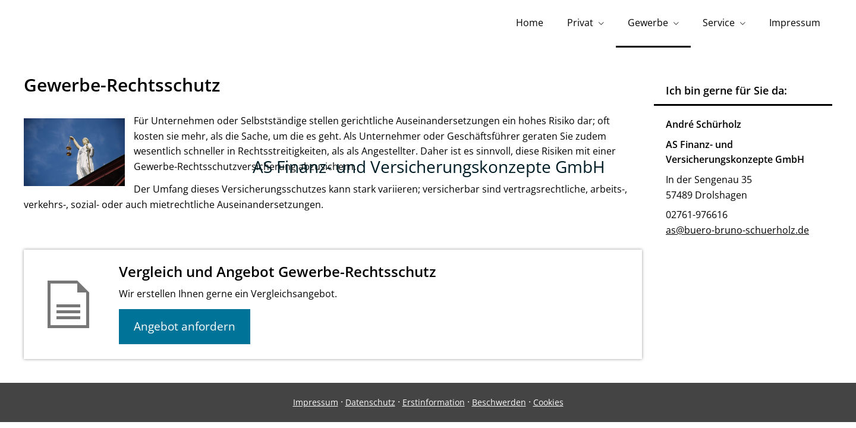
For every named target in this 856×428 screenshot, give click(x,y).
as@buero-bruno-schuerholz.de (737, 230)
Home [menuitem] (529, 22)
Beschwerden (499, 402)
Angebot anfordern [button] (184, 326)
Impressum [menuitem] (794, 22)
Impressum (315, 402)
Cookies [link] (548, 402)
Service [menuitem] (719, 22)
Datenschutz (370, 402)
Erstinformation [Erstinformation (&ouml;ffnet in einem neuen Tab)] (433, 402)
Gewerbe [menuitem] (648, 22)
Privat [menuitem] (580, 22)
